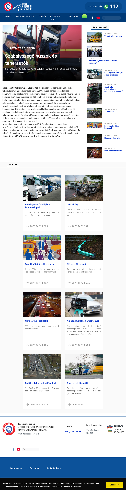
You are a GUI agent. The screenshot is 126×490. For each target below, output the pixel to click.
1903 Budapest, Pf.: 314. (93, 432)
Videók (42, 16)
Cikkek (7, 16)
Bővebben (77, 486)
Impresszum (16, 469)
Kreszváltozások (25, 16)
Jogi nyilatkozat (54, 469)
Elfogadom (114, 485)
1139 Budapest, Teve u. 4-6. (29, 434)
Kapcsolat (34, 469)
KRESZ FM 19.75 (55, 18)
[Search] (30, 450)
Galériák (73, 16)
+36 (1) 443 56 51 (73, 432)
